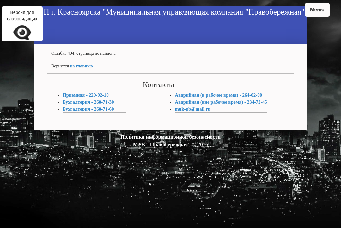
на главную (81, 66)
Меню (317, 9)
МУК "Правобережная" (162, 145)
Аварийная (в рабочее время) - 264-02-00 (218, 95)
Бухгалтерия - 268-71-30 (88, 101)
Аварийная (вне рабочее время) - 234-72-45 (221, 101)
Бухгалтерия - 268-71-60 (88, 108)
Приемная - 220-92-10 (86, 95)
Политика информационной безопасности (170, 137)
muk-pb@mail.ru (192, 108)
